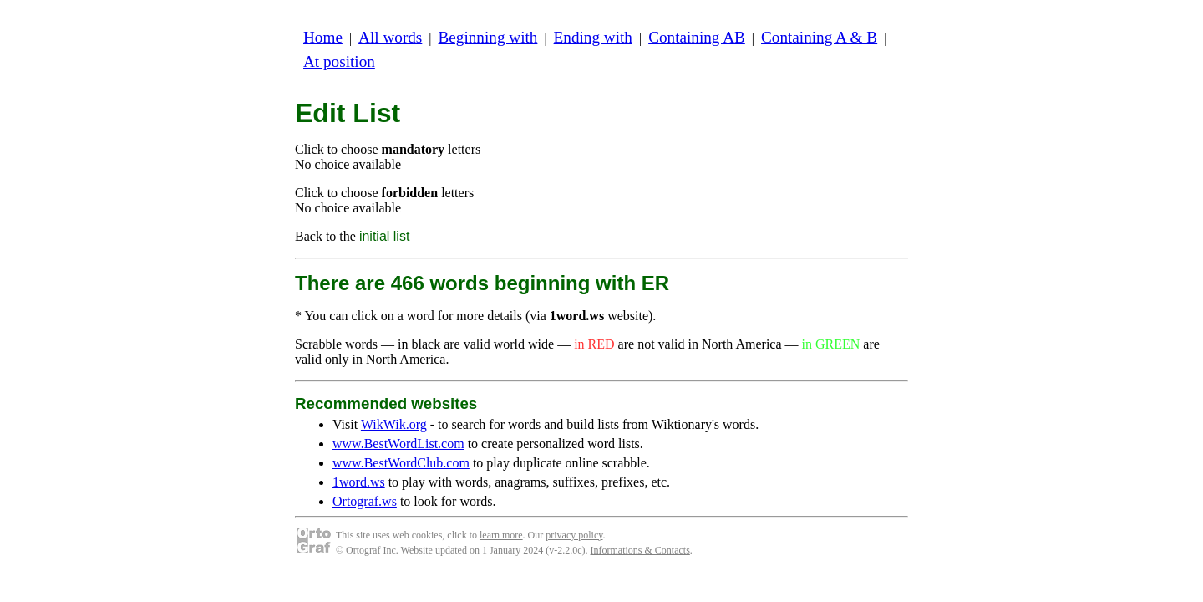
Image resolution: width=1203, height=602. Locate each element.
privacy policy (574, 535)
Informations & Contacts (640, 550)
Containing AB (696, 37)
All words (390, 37)
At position (339, 61)
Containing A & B (819, 37)
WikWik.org (394, 424)
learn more (501, 535)
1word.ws (358, 482)
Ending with (593, 37)
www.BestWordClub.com (401, 463)
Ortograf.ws (364, 501)
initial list (384, 236)
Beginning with (488, 37)
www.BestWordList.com (398, 443)
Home (323, 37)
